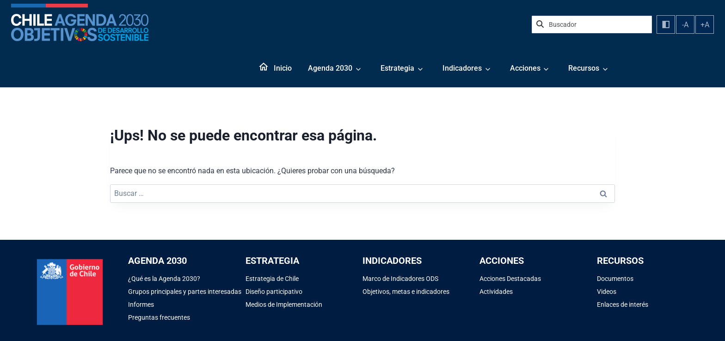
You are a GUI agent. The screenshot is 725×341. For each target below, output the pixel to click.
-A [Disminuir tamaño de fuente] (685, 24)
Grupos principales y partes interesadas (184, 291)
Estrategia (397, 68)
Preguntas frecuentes (159, 317)
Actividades (496, 291)
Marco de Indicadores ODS (400, 278)
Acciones (525, 68)
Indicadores (462, 68)
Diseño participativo (274, 291)
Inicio (283, 68)
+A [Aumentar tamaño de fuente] (704, 24)
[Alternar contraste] (666, 24)
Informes (141, 304)
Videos (606, 291)
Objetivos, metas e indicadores (405, 291)
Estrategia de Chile (272, 278)
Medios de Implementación (284, 304)
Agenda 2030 (330, 68)
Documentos (615, 278)
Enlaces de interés (622, 304)
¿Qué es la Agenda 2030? (164, 278)
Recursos (583, 68)
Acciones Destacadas (510, 278)
